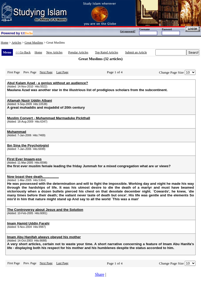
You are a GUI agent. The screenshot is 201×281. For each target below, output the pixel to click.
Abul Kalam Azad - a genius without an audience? (47, 83)
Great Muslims (33, 42)
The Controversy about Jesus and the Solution (45, 210)
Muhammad (16, 132)
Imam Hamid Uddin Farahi (28, 223)
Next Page (46, 72)
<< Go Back (23, 52)
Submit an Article (136, 52)
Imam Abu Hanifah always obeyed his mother (44, 237)
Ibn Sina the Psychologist (28, 145)
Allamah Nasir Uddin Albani (29, 100)
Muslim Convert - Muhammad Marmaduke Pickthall (48, 118)
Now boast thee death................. (33, 177)
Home (4, 42)
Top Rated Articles (106, 52)
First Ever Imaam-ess (24, 159)
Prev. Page (30, 72)
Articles (16, 42)
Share (99, 274)
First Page (13, 72)
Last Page (62, 72)
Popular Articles (78, 52)
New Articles (54, 52)
